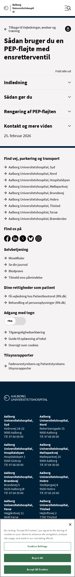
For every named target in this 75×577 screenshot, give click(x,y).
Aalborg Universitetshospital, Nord (33, 173)
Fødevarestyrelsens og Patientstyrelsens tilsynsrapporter (37, 366)
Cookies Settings (37, 546)
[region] (37, 548)
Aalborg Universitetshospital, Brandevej (36, 193)
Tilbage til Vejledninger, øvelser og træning (30, 29)
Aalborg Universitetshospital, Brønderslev (38, 218)
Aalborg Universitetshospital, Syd (32, 167)
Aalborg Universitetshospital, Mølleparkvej (38, 186)
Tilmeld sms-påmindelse (25, 277)
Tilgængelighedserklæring (27, 332)
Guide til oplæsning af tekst (27, 338)
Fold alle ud (63, 71)
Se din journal (18, 264)
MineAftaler (16, 258)
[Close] (70, 524)
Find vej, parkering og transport (32, 158)
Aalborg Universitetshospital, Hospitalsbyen (39, 180)
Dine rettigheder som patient (29, 287)
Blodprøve (16, 271)
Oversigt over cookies (23, 345)
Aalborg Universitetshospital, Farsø (33, 212)
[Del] (68, 29)
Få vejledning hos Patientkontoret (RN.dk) (37, 296)
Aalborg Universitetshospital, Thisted (34, 206)
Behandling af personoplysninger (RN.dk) (37, 302)
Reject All (37, 558)
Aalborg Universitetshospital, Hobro (34, 199)
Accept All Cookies (37, 569)
